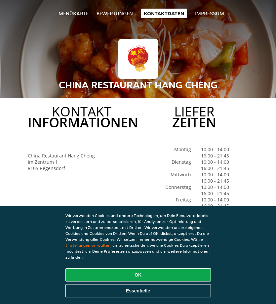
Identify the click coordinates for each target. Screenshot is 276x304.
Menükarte (74, 13)
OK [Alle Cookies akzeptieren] (138, 275)
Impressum (209, 13)
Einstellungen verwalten (87, 245)
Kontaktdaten (164, 13)
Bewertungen (115, 13)
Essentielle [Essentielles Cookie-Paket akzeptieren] (138, 290)
